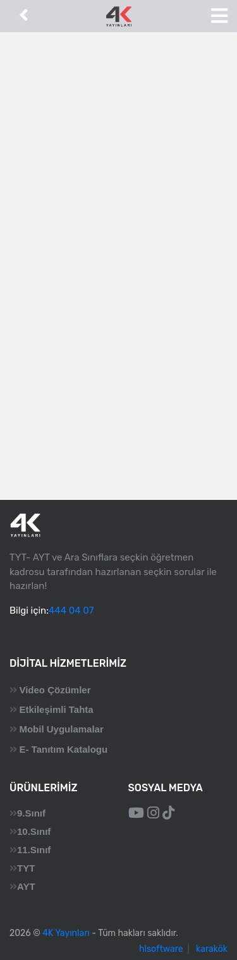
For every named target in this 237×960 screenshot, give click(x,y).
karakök (212, 949)
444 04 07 (71, 610)
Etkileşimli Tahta (56, 709)
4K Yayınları (66, 933)
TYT (26, 868)
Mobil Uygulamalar (61, 729)
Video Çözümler (54, 689)
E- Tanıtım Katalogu (63, 749)
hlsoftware (161, 949)
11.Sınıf (34, 849)
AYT (26, 886)
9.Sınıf (31, 813)
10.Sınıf (34, 831)
